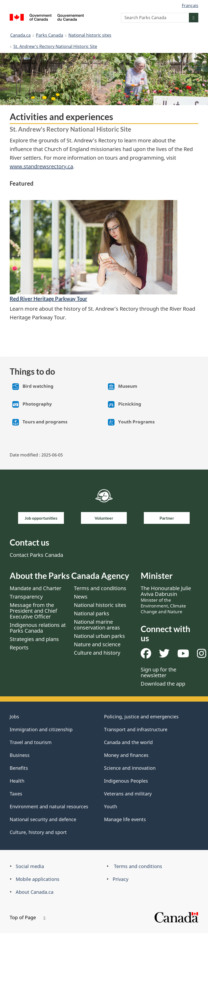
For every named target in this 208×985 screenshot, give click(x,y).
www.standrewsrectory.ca (41, 166)
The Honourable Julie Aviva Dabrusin (166, 600)
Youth (110, 806)
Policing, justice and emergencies (141, 716)
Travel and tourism (31, 742)
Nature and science (97, 644)
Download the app (163, 683)
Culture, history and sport (38, 832)
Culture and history (97, 652)
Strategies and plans (34, 639)
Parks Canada (49, 35)
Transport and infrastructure (135, 729)
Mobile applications (37, 879)
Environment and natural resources (49, 806)
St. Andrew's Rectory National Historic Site (55, 46)
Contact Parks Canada (36, 554)
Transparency (26, 596)
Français (190, 5)
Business (20, 755)
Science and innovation (130, 768)
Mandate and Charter (35, 588)
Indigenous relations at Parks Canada (38, 627)
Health (17, 781)
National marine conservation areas (97, 624)
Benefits (19, 768)
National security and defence (43, 819)
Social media (30, 866)
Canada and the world (128, 742)
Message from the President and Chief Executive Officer (33, 610)
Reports (19, 647)
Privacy (120, 879)
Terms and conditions (100, 588)
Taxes (16, 793)
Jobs (14, 716)
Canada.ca (20, 35)
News (80, 596)
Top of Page (27, 917)
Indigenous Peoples (126, 781)
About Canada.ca (34, 892)
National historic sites (89, 35)
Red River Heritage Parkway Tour (48, 298)
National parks (91, 613)
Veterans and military (128, 793)
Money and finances (126, 755)
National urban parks (99, 635)
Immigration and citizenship (41, 729)
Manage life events (125, 819)
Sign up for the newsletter (158, 672)
